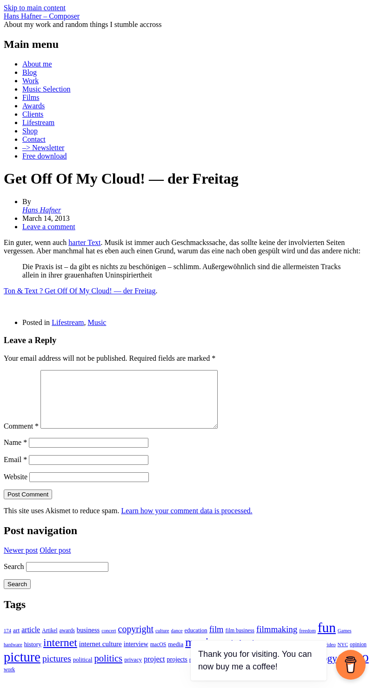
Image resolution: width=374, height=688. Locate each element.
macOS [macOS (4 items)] (158, 656)
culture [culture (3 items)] (162, 641)
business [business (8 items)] (88, 641)
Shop (30, 131)
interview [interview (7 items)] (136, 655)
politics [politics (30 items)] (108, 669)
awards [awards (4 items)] (67, 642)
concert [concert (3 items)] (108, 641)
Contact (34, 139)
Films (30, 97)
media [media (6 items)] (175, 655)
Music (96, 322)
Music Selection (46, 89)
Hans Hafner (41, 210)
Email (15, 471)
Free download (44, 156)
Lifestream (38, 122)
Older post (55, 561)
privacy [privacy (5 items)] (133, 671)
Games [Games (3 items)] (345, 641)
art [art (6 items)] (16, 641)
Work (30, 81)
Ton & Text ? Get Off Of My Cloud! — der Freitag (79, 291)
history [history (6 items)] (32, 655)
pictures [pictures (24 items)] (56, 670)
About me (37, 64)
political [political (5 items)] (82, 671)
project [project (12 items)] (154, 670)
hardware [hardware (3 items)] (13, 655)
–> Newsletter (43, 148)
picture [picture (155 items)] (22, 668)
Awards (33, 106)
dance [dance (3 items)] (177, 641)
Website (15, 488)
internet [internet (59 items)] (60, 654)
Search (14, 578)
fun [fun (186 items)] (327, 638)
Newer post (21, 561)
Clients (32, 114)
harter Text (84, 242)
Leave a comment (48, 227)
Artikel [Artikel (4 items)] (49, 642)
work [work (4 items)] (9, 681)
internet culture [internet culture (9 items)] (100, 655)
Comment (21, 437)
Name (15, 453)
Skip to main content (35, 8)
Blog (29, 72)
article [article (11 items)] (30, 641)
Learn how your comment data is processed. (186, 522)
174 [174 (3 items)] (7, 641)
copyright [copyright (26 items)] (136, 640)
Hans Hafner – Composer (42, 16)
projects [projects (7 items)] (177, 670)
